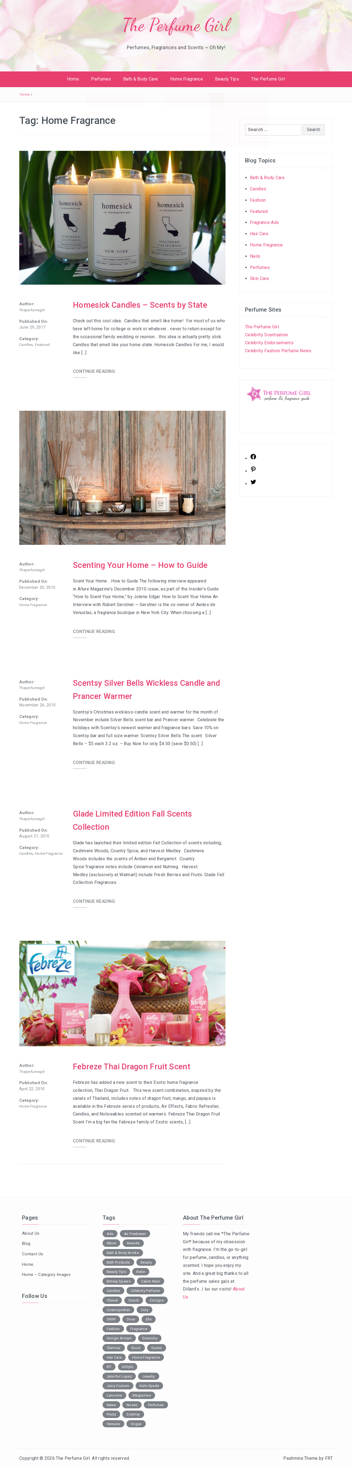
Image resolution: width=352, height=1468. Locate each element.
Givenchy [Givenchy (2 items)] (149, 1338)
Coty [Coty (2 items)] (144, 1310)
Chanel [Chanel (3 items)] (112, 1300)
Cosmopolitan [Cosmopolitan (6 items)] (118, 1310)
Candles (26, 345)
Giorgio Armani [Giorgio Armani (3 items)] (119, 1338)
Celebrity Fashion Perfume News (278, 350)
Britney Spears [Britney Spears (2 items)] (119, 1281)
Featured (42, 345)
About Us (31, 1233)
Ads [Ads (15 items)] (110, 1234)
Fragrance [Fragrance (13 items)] (138, 1329)
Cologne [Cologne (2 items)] (157, 1300)
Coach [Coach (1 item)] (133, 1300)
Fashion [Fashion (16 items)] (113, 1329)
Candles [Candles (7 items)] (113, 1291)
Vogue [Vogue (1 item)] (136, 1424)
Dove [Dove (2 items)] (131, 1319)
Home (73, 79)
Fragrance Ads (264, 222)
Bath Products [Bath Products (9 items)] (118, 1262)
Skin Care (259, 278)
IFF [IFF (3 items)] (109, 1367)
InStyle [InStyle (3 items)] (127, 1367)
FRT (329, 1458)
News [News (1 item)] (111, 1405)
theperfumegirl (32, 310)
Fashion (258, 200)
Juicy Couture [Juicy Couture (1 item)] (118, 1386)
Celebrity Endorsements (269, 342)
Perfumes (101, 79)
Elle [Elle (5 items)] (149, 1319)
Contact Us (32, 1253)
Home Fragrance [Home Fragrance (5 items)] (146, 1357)
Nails (255, 256)
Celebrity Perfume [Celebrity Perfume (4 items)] (145, 1291)
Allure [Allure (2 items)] (111, 1243)
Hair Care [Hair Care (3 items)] (114, 1357)
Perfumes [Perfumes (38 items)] (156, 1405)
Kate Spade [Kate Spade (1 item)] (149, 1386)
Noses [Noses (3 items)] (132, 1405)
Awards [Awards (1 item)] (133, 1243)
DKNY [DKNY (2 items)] (111, 1319)
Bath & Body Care (140, 79)
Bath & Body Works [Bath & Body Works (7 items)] (123, 1253)
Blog (26, 1243)
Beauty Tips (227, 79)
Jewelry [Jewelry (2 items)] (148, 1376)
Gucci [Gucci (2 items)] (136, 1348)
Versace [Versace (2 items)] (113, 1424)
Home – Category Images (46, 1274)
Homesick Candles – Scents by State (141, 305)
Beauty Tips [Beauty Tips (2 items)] (116, 1272)
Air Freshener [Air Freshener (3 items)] (135, 1234)
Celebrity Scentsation (266, 334)
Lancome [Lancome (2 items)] (114, 1395)
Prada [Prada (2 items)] (111, 1414)
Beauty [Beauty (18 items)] (146, 1262)
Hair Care (259, 233)
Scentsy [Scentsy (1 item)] (133, 1414)
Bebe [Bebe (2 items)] (140, 1272)
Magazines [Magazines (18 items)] (142, 1395)
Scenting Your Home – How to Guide (141, 565)
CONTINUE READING (94, 371)
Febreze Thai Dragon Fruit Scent (133, 1066)
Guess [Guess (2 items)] (156, 1348)
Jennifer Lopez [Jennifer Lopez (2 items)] (119, 1376)
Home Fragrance (186, 79)
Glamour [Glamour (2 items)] (114, 1348)
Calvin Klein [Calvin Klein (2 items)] (150, 1281)
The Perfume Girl (176, 24)
